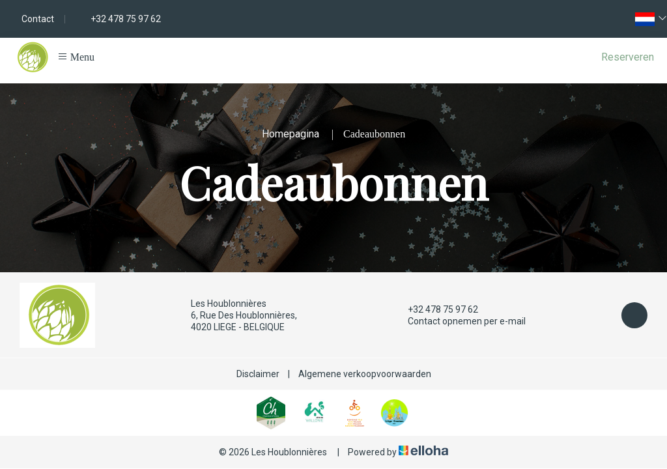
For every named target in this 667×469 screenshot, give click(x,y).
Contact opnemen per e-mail (459, 321)
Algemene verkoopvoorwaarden (364, 374)
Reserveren (627, 57)
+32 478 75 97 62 (435, 309)
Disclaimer (257, 374)
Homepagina (290, 134)
